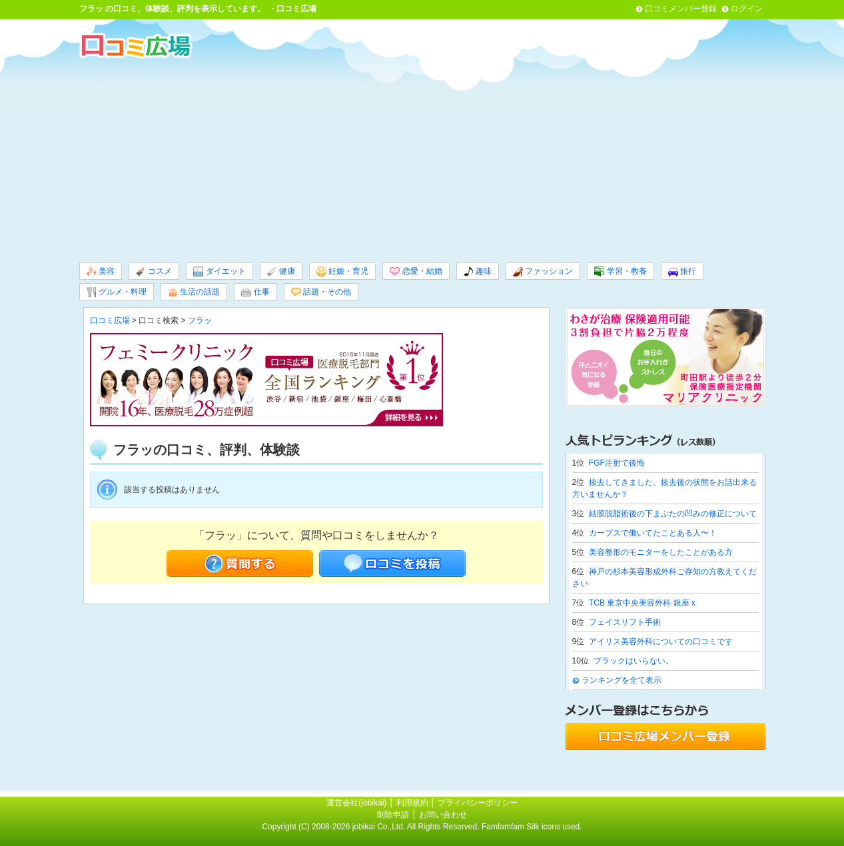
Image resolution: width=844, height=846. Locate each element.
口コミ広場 (110, 320)
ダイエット (219, 271)
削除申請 (393, 814)
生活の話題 (194, 292)
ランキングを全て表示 (621, 680)
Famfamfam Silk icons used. (532, 826)
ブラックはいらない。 (633, 660)
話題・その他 (321, 292)
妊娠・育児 (342, 271)
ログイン (747, 8)
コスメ (154, 271)
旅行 (682, 271)
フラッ (91, 8)
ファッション (543, 271)
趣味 (478, 271)
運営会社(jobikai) (357, 802)
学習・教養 (620, 271)
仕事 (255, 292)
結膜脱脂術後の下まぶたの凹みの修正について (673, 513)
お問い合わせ (443, 814)
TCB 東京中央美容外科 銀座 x (642, 603)
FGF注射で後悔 (617, 463)
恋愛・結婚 (416, 271)
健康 (281, 271)
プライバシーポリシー (478, 802)
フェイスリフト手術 (625, 622)
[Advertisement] (422, 159)
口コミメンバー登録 (681, 8)
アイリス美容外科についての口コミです (661, 641)
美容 (101, 271)
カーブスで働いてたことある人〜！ (653, 533)
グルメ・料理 (117, 292)
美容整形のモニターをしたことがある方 (661, 552)
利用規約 (412, 802)
